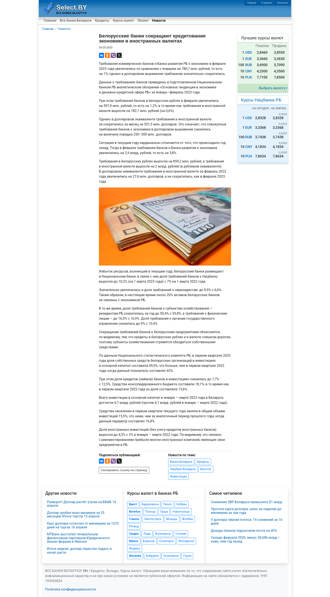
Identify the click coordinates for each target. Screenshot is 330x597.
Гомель (134, 519)
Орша (164, 511)
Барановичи (150, 504)
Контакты (282, 2)
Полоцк (150, 511)
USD (248, 53)
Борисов (149, 541)
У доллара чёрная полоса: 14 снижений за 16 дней (246, 521)
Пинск (167, 504)
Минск (133, 541)
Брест (133, 504)
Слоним (181, 533)
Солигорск (166, 541)
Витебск (134, 511)
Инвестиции (178, 476)
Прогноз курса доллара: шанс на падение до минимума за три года (246, 511)
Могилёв (135, 555)
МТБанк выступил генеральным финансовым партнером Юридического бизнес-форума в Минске (78, 538)
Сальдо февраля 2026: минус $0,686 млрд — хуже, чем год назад (246, 539)
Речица (134, 526)
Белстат (206, 469)
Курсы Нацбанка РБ (261, 99)
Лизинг (143, 21)
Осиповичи (171, 555)
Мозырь (171, 519)
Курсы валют (123, 21)
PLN (248, 77)
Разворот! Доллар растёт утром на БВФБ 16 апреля (81, 504)
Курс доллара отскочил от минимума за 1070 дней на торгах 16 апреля (82, 525)
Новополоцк (181, 511)
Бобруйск (152, 555)
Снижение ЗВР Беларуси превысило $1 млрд (246, 502)
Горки (187, 555)
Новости (159, 21)
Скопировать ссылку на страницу (124, 470)
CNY (248, 71)
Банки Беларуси (181, 461)
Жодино (134, 548)
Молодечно (186, 541)
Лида (147, 533)
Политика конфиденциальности (70, 589)
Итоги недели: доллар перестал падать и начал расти (79, 550)
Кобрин (182, 504)
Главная (251, 2)
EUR (248, 59)
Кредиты (102, 21)
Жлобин (187, 519)
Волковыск (163, 533)
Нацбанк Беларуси (183, 469)
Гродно (134, 533)
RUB (248, 65)
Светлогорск (152, 519)
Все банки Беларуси (76, 21)
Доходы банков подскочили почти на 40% (244, 531)
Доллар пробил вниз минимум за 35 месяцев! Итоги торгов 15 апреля (75, 515)
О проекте (266, 2)
